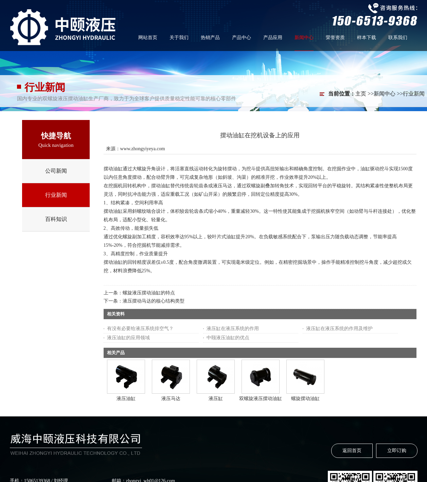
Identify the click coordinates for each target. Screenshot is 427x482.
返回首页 (351, 450)
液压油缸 (126, 398)
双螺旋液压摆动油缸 (260, 398)
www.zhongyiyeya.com (142, 148)
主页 (360, 94)
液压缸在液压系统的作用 (233, 328)
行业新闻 (414, 94)
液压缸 (216, 398)
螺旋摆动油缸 (305, 398)
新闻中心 (384, 94)
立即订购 (396, 450)
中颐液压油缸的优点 (228, 337)
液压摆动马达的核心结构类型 (153, 301)
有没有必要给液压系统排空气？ (140, 328)
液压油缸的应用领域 (128, 337)
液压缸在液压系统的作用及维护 (339, 328)
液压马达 (170, 398)
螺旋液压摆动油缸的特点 (149, 292)
